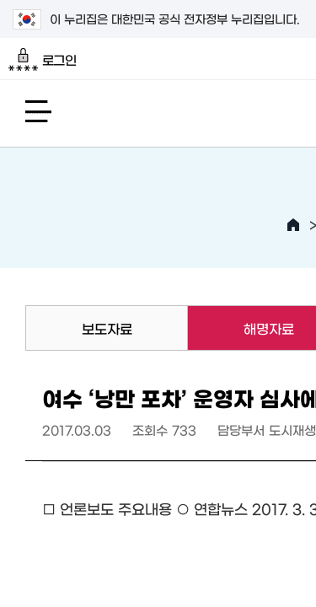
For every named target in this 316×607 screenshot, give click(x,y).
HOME (293, 225)
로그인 (42, 60)
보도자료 (107, 328)
